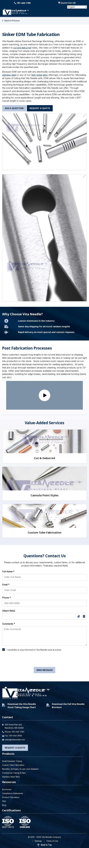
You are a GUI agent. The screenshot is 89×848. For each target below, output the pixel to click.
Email (5, 584)
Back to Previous (11, 20)
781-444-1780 (22, 2)
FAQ (4, 801)
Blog (4, 805)
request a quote (40, 108)
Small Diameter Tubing (12, 761)
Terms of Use (52, 841)
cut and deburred (22, 47)
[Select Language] (77, 7)
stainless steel (9, 75)
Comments (8, 623)
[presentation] (21, 659)
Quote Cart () (67, 2)
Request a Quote (15, 747)
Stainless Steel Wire (11, 777)
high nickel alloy (39, 75)
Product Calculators (10, 797)
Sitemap (38, 841)
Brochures (6, 789)
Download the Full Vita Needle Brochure (66, 706)
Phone (6, 597)
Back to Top (44, 845)
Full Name (8, 571)
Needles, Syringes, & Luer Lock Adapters (20, 769)
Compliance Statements (12, 793)
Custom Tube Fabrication (13, 765)
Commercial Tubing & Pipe (14, 773)
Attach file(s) (8, 610)
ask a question (14, 108)
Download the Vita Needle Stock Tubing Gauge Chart (19, 706)
